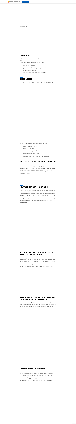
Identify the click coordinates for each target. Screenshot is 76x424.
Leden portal (43, 1)
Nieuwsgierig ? (25, 1)
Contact (48, 1)
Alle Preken (37, 1)
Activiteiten (31, 1)
